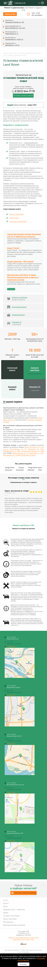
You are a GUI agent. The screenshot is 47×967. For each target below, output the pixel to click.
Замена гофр (14, 218)
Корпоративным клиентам (14, 925)
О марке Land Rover (11, 916)
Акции (5, 913)
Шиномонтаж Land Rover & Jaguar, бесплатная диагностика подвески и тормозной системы (23, 277)
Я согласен (23, 964)
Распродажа (8, 922)
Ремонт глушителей (16, 214)
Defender (38, 420)
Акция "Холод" (13, 248)
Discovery (11, 420)
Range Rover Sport (35, 468)
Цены (5, 906)
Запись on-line (10, 14)
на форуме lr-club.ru (28, 455)
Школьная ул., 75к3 (36, 449)
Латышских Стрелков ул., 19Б (32, 451)
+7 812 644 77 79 (19, 3)
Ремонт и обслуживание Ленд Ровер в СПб (23, 937)
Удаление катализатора (18, 221)
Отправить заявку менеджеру (25, 893)
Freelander (31, 420)
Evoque (5, 422)
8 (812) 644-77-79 (25, 91)
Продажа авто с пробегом (14, 909)
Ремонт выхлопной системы (31, 53)
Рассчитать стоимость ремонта (23, 95)
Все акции (10, 289)
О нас (5, 900)
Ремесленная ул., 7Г (18, 449)
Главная (6, 53)
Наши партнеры (10, 919)
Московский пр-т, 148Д (11, 451)
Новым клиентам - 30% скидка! (20, 261)
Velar (40, 470)
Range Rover (9, 468)
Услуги (15, 53)
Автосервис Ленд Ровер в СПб (23, 939)
